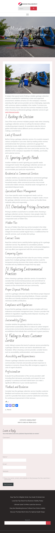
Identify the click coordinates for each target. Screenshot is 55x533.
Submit (48, 523)
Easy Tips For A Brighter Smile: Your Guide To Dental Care (27, 497)
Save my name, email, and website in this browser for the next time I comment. (27, 478)
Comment (6, 437)
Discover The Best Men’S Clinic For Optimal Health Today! (27, 512)
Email (5, 464)
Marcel (9, 409)
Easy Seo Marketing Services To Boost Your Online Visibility (27, 508)
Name (5, 457)
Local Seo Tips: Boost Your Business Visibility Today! (27, 501)
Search (27, 520)
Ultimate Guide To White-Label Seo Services (27, 504)
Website (5, 471)
